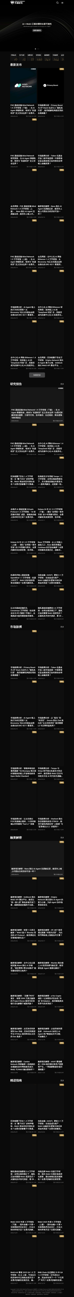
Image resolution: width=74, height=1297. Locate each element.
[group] (13, 57)
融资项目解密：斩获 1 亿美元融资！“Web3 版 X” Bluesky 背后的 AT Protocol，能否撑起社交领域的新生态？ (23, 934)
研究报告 (16, 384)
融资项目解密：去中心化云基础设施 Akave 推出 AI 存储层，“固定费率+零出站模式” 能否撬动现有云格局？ (23, 967)
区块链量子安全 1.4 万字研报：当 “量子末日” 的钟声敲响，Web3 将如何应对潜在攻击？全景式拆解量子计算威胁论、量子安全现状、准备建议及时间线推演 (23, 480)
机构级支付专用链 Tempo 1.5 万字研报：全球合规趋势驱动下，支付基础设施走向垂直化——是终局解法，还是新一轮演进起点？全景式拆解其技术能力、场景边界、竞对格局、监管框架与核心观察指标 (50, 480)
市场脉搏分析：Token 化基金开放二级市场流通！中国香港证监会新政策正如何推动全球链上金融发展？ (50, 160)
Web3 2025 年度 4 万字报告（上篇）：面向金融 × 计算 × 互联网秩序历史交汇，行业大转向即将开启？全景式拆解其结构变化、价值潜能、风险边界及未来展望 (50, 1226)
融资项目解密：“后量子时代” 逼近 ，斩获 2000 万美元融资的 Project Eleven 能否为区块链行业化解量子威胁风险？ (23, 1000)
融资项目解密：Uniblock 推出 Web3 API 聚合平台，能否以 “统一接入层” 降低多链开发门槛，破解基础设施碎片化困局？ (23, 901)
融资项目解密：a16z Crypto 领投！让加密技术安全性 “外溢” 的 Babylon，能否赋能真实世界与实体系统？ (50, 1000)
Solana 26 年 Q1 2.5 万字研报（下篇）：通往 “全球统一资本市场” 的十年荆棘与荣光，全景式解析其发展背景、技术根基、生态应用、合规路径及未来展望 (51, 513)
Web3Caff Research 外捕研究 (30, 1289)
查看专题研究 (37, 30)
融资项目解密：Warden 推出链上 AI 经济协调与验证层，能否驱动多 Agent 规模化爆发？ (51, 965)
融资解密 (16, 837)
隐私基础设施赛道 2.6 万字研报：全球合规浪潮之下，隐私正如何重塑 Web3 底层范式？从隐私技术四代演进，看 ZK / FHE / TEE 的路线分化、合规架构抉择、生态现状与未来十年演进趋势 (51, 612)
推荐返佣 (53, 1292)
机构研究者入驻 (22, 1292)
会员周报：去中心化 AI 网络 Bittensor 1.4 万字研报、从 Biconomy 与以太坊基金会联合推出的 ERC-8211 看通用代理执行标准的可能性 (50, 261)
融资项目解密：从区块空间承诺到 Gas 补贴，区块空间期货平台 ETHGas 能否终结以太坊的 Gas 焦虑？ (23, 1033)
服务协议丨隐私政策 (31, 1294)
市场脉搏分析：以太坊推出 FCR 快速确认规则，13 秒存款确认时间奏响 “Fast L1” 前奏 (23, 821)
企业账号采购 (30, 1292)
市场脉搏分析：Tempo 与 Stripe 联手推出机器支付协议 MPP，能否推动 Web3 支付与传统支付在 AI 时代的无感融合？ (50, 772)
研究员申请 (14, 1292)
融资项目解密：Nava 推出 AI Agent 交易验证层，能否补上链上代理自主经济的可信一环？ (50, 210)
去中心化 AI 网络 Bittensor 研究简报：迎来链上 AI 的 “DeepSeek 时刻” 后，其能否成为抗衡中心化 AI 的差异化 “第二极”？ (50, 311)
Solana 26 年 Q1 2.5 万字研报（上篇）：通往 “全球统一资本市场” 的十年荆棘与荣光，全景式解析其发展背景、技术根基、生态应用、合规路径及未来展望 (23, 546)
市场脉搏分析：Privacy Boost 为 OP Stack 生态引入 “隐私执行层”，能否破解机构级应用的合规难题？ (50, 109)
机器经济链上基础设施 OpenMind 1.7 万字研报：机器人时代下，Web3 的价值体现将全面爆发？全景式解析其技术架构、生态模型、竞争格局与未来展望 (23, 579)
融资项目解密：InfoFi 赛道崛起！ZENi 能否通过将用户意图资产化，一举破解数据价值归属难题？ (50, 1066)
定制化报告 (38, 1292)
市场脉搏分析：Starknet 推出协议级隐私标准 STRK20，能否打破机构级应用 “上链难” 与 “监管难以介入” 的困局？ (50, 823)
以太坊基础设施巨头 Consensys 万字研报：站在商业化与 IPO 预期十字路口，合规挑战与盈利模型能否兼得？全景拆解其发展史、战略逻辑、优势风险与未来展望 (23, 612)
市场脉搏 (16, 627)
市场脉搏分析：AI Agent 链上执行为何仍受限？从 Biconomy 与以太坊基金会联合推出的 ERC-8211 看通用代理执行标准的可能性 (23, 311)
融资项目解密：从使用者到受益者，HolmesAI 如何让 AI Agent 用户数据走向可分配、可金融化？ (50, 1033)
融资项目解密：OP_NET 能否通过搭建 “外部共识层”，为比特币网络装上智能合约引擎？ (50, 932)
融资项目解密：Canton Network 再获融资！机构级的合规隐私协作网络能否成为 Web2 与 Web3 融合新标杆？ (23, 1066)
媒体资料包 (40, 1294)
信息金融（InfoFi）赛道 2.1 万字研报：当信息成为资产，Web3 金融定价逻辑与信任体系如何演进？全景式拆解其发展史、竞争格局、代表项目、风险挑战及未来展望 (50, 579)
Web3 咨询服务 (46, 1292)
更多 (62, 384)
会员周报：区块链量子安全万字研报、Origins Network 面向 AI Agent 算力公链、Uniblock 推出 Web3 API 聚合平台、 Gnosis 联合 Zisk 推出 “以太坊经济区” (50, 361)
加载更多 (37, 375)
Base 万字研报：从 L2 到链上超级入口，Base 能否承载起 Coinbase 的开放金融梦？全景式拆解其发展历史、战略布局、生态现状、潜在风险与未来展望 (50, 546)
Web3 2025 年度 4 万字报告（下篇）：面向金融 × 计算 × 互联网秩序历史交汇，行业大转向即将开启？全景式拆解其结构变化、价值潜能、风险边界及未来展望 (23, 1226)
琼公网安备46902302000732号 (53, 1291)
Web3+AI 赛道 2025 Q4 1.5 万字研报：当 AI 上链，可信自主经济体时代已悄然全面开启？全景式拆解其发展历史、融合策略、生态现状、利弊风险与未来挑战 (23, 1276)
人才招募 (59, 1292)
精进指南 (16, 1080)
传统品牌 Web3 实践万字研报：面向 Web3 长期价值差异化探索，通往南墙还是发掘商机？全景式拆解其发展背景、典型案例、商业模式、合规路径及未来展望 (50, 1175)
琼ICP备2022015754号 (39, 1291)
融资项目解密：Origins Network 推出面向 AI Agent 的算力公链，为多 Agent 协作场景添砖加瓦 (50, 901)
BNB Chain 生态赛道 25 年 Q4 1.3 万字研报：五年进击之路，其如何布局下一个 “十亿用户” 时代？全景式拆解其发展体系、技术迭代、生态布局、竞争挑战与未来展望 (51, 1276)
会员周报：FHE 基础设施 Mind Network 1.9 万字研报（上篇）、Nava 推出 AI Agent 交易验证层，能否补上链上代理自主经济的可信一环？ (23, 210)
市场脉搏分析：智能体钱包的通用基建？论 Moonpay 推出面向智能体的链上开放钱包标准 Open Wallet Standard (23, 772)
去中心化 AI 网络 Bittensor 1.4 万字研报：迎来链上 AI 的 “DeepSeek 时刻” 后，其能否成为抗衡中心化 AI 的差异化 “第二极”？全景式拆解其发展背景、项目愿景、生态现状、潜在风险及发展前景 (23, 361)
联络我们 (46, 1294)
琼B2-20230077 (29, 1291)
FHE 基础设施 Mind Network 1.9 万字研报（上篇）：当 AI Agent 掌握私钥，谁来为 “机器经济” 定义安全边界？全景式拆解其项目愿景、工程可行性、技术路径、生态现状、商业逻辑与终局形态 (23, 261)
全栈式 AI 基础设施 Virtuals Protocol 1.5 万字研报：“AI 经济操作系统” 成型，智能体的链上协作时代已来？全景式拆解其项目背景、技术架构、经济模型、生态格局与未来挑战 (23, 513)
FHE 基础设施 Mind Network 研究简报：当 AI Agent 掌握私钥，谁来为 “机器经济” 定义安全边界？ (23, 160)
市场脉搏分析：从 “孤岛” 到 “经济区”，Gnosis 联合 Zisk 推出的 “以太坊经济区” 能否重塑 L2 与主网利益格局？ (50, 722)
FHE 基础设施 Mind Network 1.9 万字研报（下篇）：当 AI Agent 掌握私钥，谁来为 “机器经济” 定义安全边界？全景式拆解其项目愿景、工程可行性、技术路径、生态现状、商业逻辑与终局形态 (23, 109)
